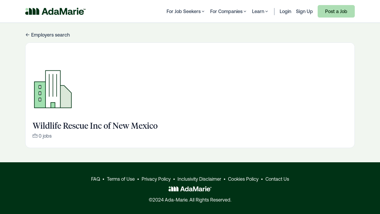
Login (285, 11)
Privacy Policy (156, 179)
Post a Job (336, 11)
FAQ (95, 179)
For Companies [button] (228, 11)
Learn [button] (260, 11)
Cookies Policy (243, 179)
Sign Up (304, 11)
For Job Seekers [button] (186, 11)
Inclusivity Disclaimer (199, 179)
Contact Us (277, 179)
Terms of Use (121, 179)
